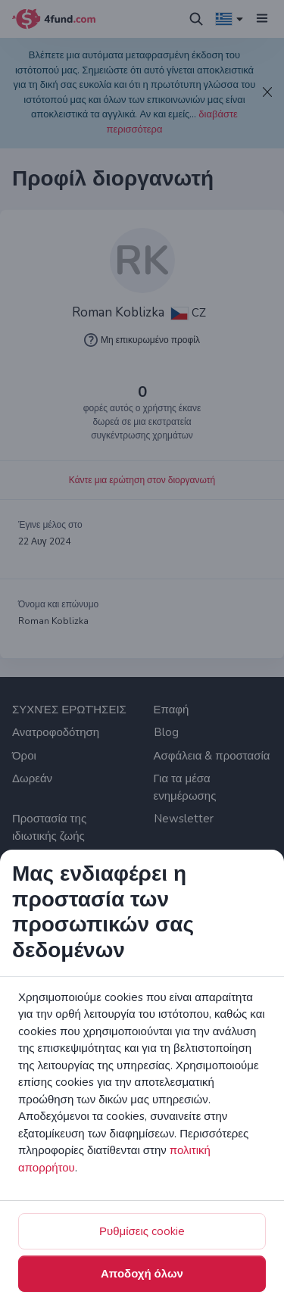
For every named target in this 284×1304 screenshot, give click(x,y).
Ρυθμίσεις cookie (142, 1231)
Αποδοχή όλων (142, 1273)
